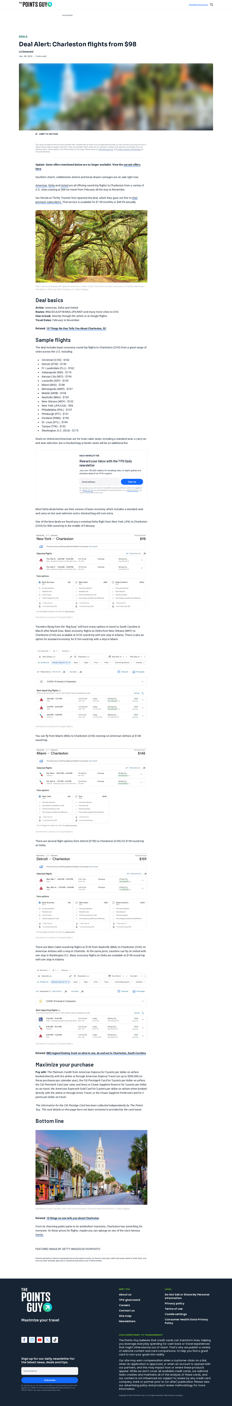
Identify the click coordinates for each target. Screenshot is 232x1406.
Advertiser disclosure (198, 5)
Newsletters (127, 1321)
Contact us (127, 1310)
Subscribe (49, 1380)
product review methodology (129, 149)
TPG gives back (129, 1300)
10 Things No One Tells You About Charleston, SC (76, 328)
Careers (124, 1305)
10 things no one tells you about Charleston (72, 1218)
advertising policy (106, 149)
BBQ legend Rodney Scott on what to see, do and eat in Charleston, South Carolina (96, 1053)
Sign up (132, 481)
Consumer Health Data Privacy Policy (186, 1321)
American (41, 185)
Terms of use (174, 1309)
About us (125, 1294)
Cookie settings (176, 1314)
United (64, 185)
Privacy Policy (132, 490)
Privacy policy (174, 1303)
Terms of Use (87, 490)
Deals (23, 36)
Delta (51, 185)
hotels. (40, 1234)
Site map (125, 1316)
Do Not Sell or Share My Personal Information (187, 1296)
